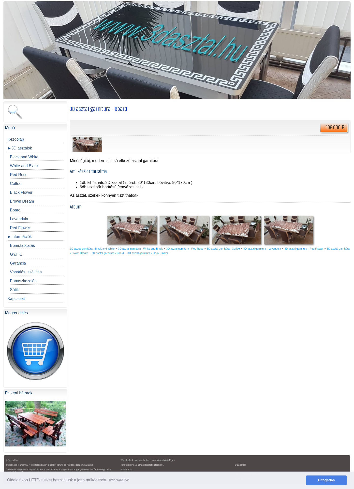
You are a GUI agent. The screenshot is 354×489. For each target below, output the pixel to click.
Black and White (24, 157)
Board (15, 210)
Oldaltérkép (240, 465)
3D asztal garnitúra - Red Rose (184, 248)
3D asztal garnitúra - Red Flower (303, 248)
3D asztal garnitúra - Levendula (262, 248)
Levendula (19, 219)
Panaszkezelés (23, 281)
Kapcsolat (16, 298)
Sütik (14, 290)
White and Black (24, 166)
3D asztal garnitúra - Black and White (92, 248)
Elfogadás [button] (326, 480)
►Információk (20, 237)
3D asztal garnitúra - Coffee (223, 248)
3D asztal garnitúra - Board (108, 253)
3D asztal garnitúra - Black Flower (147, 253)
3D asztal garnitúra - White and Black (140, 248)
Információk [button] (119, 480)
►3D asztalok (20, 148)
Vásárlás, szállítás (26, 272)
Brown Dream (22, 201)
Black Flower (21, 192)
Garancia (18, 263)
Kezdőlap (16, 139)
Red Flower (20, 228)
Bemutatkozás (22, 245)
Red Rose (19, 175)
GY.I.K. (16, 254)
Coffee (16, 183)
